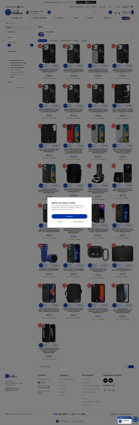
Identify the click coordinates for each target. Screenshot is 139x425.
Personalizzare (78, 222)
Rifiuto (60, 222)
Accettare (69, 216)
